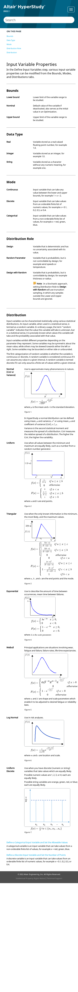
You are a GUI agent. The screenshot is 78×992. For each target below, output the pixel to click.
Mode (9, 44)
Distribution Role (14, 48)
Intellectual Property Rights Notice (30, 878)
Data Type (11, 40)
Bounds (10, 36)
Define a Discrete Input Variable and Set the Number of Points (36, 854)
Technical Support (54, 878)
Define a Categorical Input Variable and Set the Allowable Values (37, 842)
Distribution (12, 52)
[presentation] (42, 401)
